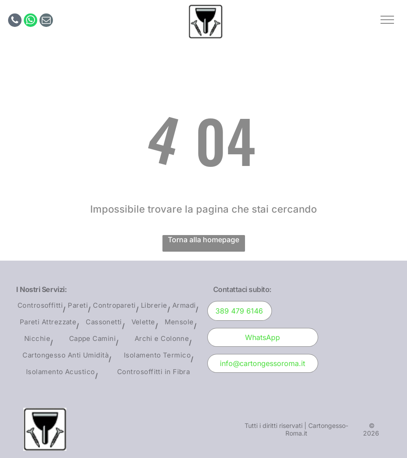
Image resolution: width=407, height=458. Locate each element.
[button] (387, 19)
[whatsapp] (30, 21)
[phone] (15, 21)
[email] (46, 21)
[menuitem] (42, 309)
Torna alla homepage (203, 239)
